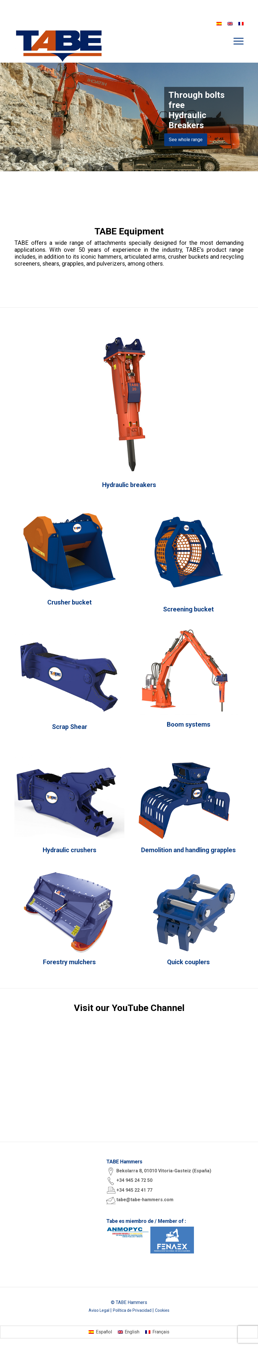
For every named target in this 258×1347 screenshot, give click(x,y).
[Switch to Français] (157, 1332)
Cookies (162, 1310)
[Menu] (236, 41)
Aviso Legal (99, 1310)
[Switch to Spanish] (219, 23)
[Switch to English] (128, 1332)
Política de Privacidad (132, 1310)
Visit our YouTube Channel (129, 1007)
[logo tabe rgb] (58, 45)
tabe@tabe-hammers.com (144, 1199)
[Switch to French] (241, 23)
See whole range (186, 139)
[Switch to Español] (100, 1332)
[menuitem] (236, 41)
